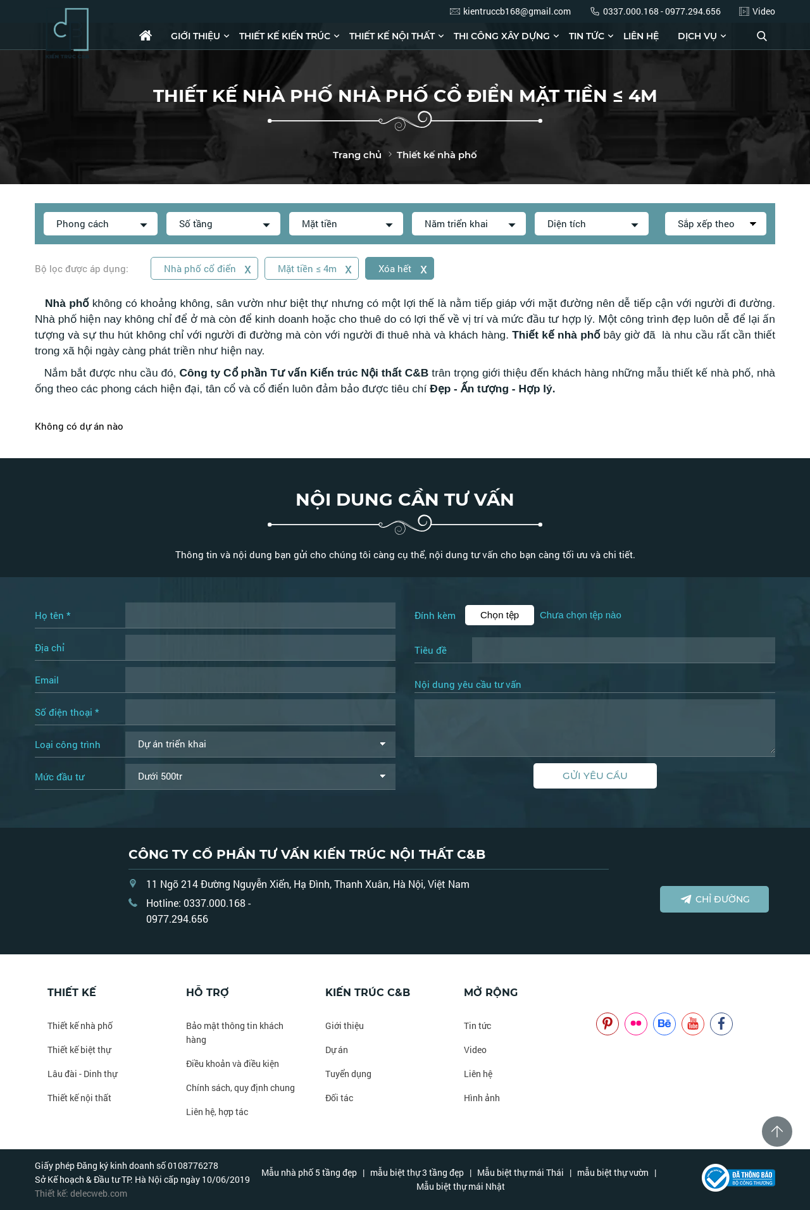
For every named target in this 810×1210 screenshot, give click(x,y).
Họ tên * (52, 615)
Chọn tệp (499, 614)
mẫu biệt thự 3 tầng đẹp (417, 1172)
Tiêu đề (430, 650)
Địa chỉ (50, 647)
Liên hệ (641, 36)
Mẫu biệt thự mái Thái (520, 1172)
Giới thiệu (195, 36)
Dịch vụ (697, 36)
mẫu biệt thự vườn (613, 1172)
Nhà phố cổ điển (208, 268)
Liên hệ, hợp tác (217, 1112)
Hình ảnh (482, 1098)
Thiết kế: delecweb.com (81, 1193)
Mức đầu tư (59, 776)
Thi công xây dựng (502, 36)
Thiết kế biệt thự (79, 1050)
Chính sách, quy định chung (240, 1088)
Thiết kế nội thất (392, 36)
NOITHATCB (614, 993)
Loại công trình (68, 744)
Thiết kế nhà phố (80, 1026)
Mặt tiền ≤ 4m (315, 268)
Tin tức (586, 36)
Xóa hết (404, 268)
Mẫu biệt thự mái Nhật (460, 1186)
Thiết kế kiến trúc (284, 36)
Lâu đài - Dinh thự (82, 1074)
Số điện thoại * (67, 712)
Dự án (336, 1050)
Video (475, 1050)
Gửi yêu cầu (595, 776)
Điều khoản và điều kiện (232, 1063)
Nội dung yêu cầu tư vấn (467, 684)
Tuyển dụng (348, 1074)
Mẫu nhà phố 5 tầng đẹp (309, 1172)
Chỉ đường (715, 899)
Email (47, 679)
